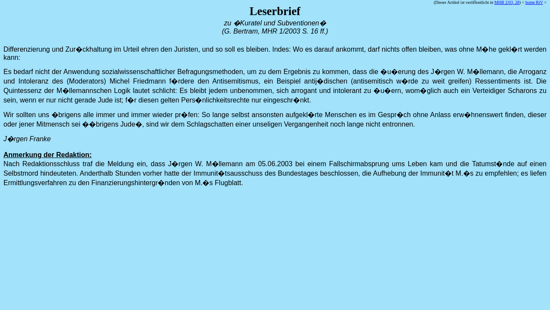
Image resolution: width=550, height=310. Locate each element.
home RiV (534, 2)
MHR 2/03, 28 (507, 2)
